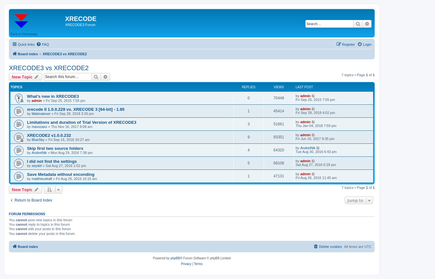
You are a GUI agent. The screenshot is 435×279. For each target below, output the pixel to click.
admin (37, 101)
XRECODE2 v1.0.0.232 (49, 135)
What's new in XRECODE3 (53, 96)
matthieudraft (42, 179)
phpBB (175, 258)
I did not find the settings (52, 161)
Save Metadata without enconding (61, 174)
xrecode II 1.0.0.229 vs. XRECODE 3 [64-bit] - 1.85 (75, 109)
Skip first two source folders (55, 148)
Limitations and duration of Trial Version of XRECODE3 (81, 122)
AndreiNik (39, 153)
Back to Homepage (23, 34)
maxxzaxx (39, 127)
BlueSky (38, 140)
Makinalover (41, 114)
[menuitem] (42, 44)
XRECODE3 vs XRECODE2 (49, 67)
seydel (37, 166)
